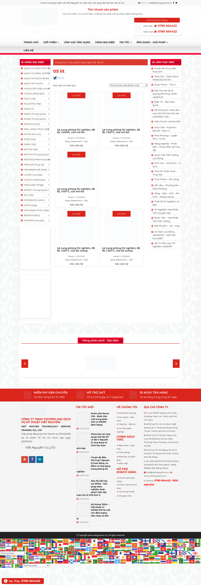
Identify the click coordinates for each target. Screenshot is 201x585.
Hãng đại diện (105, 42)
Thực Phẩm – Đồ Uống (166, 179)
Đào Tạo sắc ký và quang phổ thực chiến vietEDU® (165, 93)
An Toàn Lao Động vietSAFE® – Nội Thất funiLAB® (164, 235)
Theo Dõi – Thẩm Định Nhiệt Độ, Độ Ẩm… (166, 78)
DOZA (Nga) (28, 205)
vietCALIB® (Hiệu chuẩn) (35, 88)
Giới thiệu (51, 42)
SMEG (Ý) (27, 108)
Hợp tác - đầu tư (127, 424)
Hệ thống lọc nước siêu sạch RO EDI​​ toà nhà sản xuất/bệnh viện (166, 113)
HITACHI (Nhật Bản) (33, 179)
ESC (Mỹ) (27, 195)
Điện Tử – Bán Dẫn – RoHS (164, 103)
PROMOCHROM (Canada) (35, 159)
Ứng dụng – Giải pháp (152, 42)
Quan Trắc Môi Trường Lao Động (166, 157)
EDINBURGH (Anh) (32, 200)
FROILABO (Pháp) (32, 184)
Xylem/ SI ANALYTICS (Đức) (35, 68)
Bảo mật (123, 463)
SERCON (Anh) (30, 124)
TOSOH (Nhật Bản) (32, 93)
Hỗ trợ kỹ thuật (126, 491)
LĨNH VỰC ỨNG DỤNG (77, 42)
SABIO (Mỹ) (28, 144)
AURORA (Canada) (32, 220)
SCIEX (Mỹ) (28, 139)
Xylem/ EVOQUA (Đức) (34, 78)
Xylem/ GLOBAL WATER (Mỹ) (35, 73)
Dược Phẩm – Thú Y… (165, 84)
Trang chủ (31, 42)
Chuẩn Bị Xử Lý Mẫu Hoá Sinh (164, 70)
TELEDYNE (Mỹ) (30, 103)
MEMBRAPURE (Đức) (33, 169)
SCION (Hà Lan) (30, 134)
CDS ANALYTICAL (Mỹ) (34, 210)
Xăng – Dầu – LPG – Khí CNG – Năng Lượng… (166, 195)
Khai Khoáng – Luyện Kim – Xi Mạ (165, 137)
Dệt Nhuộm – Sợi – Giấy (167, 225)
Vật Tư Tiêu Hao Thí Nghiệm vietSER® (164, 245)
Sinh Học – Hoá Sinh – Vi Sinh (167, 165)
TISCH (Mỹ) (28, 98)
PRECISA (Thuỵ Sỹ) (32, 164)
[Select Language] (13, 553)
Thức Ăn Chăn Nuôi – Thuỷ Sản (165, 173)
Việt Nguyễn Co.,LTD (40, 447)
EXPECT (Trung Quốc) (34, 190)
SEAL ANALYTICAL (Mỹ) (34, 129)
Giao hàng (124, 452)
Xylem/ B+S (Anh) (31, 83)
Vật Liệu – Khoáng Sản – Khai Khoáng (166, 187)
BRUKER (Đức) (30, 215)
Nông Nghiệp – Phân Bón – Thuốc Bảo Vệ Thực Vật (166, 147)
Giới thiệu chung (127, 413)
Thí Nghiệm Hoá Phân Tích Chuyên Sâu (166, 211)
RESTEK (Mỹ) (29, 149)
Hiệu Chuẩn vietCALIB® (167, 121)
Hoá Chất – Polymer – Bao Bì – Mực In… (165, 129)
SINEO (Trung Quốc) (33, 113)
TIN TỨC (125, 42)
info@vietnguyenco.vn (160, 3)
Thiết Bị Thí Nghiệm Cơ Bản (166, 203)
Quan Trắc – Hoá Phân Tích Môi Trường (166, 219)
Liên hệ (28, 50)
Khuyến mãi (125, 496)
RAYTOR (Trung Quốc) (34, 154)
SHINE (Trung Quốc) (33, 119)
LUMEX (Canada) (31, 174)
